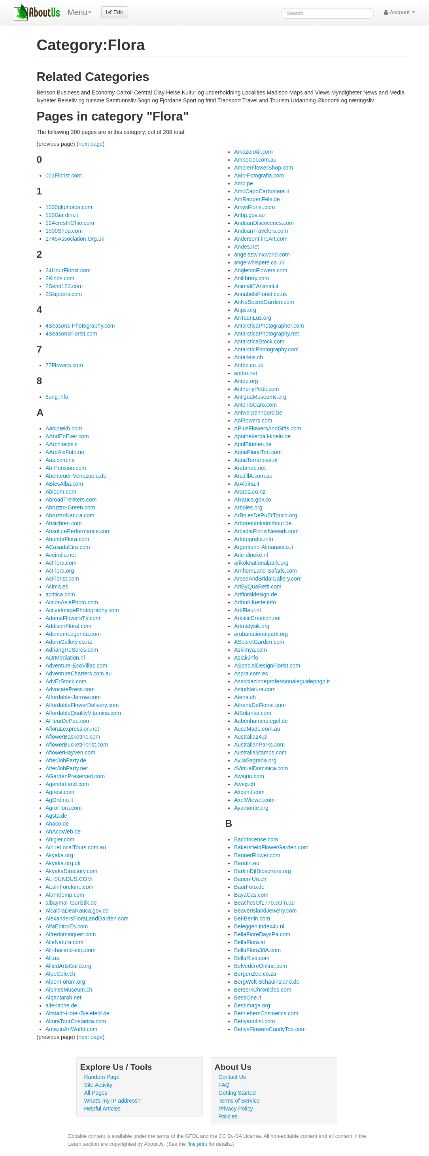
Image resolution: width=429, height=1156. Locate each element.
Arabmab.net (250, 468)
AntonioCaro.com (255, 405)
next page (90, 144)
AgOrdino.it (59, 800)
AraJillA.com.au (253, 476)
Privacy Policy (236, 1108)
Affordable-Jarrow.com (73, 697)
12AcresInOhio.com (69, 223)
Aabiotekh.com (63, 428)
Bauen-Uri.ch (250, 879)
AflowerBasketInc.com (72, 737)
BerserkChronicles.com (262, 989)
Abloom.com (60, 491)
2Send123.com (64, 286)
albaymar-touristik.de (71, 903)
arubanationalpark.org (261, 634)
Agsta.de (56, 816)
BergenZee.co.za (255, 974)
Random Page (102, 1077)
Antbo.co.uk (248, 365)
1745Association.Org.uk (74, 239)
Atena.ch (245, 697)
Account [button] (399, 12)
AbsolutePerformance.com (78, 531)
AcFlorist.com (62, 578)
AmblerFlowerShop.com (263, 167)
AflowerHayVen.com (70, 752)
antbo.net (245, 373)
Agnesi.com (59, 792)
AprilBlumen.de (253, 444)
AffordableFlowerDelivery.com (82, 705)
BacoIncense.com (256, 839)
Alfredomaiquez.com (70, 934)
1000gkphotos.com (68, 207)
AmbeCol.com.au (255, 160)
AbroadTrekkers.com (70, 499)
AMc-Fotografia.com (259, 175)
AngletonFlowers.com (260, 270)
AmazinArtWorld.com (71, 1029)
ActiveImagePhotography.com (82, 610)
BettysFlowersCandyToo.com (270, 1029)
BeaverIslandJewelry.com (265, 910)
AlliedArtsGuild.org (68, 966)
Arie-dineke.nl (251, 555)
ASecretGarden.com (259, 642)
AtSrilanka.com (252, 713)
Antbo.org (246, 381)
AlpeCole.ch (60, 974)
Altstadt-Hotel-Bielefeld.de (77, 1013)
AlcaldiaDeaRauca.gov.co (76, 910)
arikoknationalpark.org (261, 563)
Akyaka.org (59, 855)
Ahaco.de (57, 823)
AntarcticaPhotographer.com (269, 325)
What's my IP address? (112, 1101)
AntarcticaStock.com (259, 341)
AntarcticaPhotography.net (266, 333)
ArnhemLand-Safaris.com (265, 571)
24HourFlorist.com (68, 270)
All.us (52, 958)
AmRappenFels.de (257, 199)
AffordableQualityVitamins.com (83, 713)
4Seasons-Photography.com (80, 325)
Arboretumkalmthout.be (263, 523)
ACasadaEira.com (67, 547)
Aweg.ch (244, 784)
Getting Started (237, 1093)
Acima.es (56, 586)
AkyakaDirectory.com (71, 871)
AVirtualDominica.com (261, 768)
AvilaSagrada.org (255, 760)
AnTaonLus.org (252, 318)
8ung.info (56, 397)
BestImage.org (252, 1005)
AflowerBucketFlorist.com (76, 744)
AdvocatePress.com (70, 689)
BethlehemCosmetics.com (266, 1013)
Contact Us (232, 1077)
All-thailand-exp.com (70, 950)
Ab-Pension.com (65, 468)
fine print (197, 1144)
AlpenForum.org (65, 982)
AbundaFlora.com (67, 539)
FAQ (224, 1085)
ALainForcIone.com (69, 887)
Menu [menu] (79, 12)
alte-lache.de (61, 1005)
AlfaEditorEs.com (66, 926)
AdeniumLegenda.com (73, 634)
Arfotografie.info (253, 539)
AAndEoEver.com (67, 436)
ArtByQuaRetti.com (258, 586)
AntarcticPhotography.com (266, 349)
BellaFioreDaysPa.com (262, 934)
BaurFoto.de (249, 887)
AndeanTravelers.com (261, 231)
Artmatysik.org (251, 626)
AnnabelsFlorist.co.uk (260, 294)
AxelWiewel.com (254, 800)
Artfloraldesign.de (255, 594)
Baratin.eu (246, 863)
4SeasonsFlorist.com (71, 333)
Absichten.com (63, 523)
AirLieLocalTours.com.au (75, 847)
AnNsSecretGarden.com (264, 302)
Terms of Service (239, 1101)
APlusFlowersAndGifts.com (267, 428)
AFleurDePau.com (68, 721)
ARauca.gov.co (252, 499)
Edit (114, 12)
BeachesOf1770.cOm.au (264, 903)
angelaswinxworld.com (262, 254)
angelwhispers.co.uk (259, 262)
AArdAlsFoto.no (64, 452)
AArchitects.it (61, 444)
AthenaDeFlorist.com (260, 705)
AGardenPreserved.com (75, 776)
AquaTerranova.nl (256, 460)
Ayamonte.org (251, 808)
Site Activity (98, 1085)
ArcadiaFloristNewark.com (266, 531)
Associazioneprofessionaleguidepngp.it (282, 681)
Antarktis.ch (248, 357)
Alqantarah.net (63, 997)
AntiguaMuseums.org (260, 397)
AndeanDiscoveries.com (264, 223)
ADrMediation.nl (65, 657)
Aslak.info (246, 657)
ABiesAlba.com (64, 484)
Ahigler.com (59, 839)
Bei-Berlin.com (252, 918)
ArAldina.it (246, 484)
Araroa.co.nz (249, 491)
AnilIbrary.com (251, 278)
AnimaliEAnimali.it (256, 286)
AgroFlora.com (63, 808)
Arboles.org (248, 507)
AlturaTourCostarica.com (75, 1021)
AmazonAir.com (253, 152)
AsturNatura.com (255, 689)
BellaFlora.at (249, 942)
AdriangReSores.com (71, 650)
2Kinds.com (59, 278)
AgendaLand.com (67, 784)
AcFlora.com (61, 563)
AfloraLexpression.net (72, 729)
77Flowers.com (64, 365)
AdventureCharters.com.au (78, 673)
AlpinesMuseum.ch (68, 989)
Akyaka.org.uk (63, 863)
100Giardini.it (61, 215)
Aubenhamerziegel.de (261, 721)
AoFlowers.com (253, 420)
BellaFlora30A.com (257, 950)
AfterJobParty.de (65, 760)
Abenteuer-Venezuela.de (75, 476)
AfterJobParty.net (66, 768)
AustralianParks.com (259, 744)
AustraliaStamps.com (260, 752)
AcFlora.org (59, 571)
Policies (228, 1116)
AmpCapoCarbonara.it (261, 191)
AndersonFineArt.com (260, 239)
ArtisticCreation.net (257, 618)
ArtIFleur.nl (247, 610)
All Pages (96, 1093)
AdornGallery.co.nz (68, 642)
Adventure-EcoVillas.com (76, 665)
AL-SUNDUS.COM (68, 879)
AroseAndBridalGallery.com (268, 578)
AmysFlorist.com (254, 207)
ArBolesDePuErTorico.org (265, 515)
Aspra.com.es (251, 673)
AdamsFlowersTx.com (72, 618)
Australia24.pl (251, 737)
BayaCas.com (251, 895)
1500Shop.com (64, 231)
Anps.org (245, 310)
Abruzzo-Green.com (70, 507)
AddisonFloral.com (68, 626)
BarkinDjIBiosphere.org (262, 871)
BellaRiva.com (251, 958)
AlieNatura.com (64, 942)
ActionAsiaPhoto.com (71, 602)
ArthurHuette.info (255, 602)
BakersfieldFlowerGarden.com (271, 847)
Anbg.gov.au (249, 215)
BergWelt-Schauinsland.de (267, 982)
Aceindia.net (60, 555)
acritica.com (60, 594)
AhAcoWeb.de (63, 831)
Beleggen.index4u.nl (259, 926)
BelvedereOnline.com (260, 966)
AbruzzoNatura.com (69, 515)
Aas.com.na (60, 460)
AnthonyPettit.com (256, 389)
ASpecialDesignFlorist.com (267, 665)
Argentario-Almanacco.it (263, 547)
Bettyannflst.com (254, 1021)
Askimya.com (250, 650)
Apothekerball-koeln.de (262, 436)
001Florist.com (63, 175)
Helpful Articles (102, 1108)
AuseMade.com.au (257, 729)
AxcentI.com (249, 792)
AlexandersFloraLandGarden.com (87, 918)
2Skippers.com (63, 294)
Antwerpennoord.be (258, 412)
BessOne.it (247, 997)
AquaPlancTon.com (258, 452)
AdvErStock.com (65, 681)
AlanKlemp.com (64, 895)
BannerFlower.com (257, 855)
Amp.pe (243, 183)
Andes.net (246, 246)
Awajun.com (249, 776)
